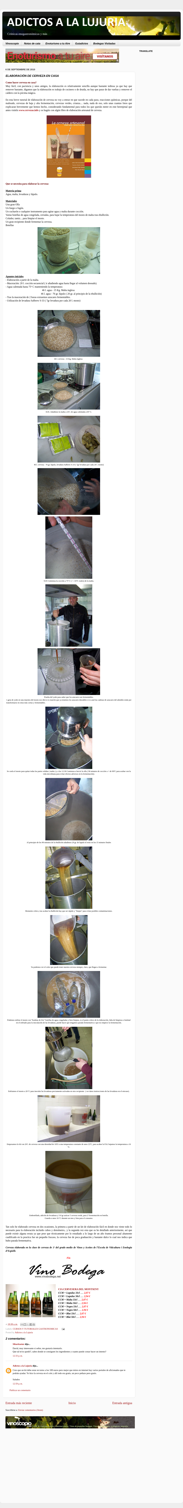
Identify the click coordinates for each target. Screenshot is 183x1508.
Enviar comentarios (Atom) (30, 1410)
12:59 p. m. (18, 1383)
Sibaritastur (18, 1344)
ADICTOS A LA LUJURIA (66, 23)
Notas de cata (32, 43)
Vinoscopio (12, 43)
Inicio (72, 1403)
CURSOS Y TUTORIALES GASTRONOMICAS (35, 1329)
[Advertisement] (31, 1455)
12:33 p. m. (18, 1356)
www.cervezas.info (28, 110)
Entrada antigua (122, 1403)
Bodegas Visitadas (104, 43)
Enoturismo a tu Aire (58, 43)
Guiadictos (81, 43)
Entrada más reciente (18, 1403)
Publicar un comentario (20, 1390)
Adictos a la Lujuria (24, 1332)
